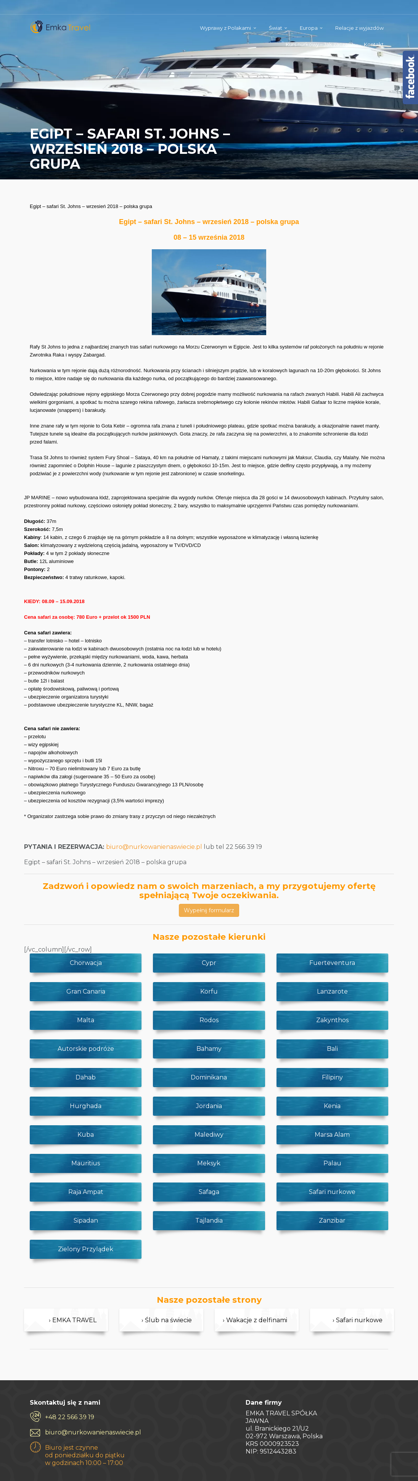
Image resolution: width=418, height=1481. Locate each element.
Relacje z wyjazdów (359, 28)
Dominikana (209, 1077)
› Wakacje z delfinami (255, 1320)
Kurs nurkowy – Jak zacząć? (319, 44)
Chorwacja (86, 962)
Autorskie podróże (86, 1048)
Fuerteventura (332, 962)
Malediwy (209, 1134)
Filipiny (332, 1077)
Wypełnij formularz (209, 910)
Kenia (332, 1106)
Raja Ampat (85, 1191)
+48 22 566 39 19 (69, 1417)
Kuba (85, 1134)
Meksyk (208, 1163)
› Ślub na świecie (166, 1320)
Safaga (209, 1191)
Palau (332, 1163)
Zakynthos (332, 1020)
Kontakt (374, 44)
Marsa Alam (332, 1134)
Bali (332, 1048)
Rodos (209, 1020)
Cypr (209, 962)
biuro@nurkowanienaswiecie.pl (154, 846)
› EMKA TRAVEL (72, 1320)
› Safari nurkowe (358, 1320)
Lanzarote (332, 991)
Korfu (209, 991)
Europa (309, 28)
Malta (85, 1020)
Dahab (86, 1077)
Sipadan (86, 1220)
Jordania (209, 1106)
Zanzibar (332, 1220)
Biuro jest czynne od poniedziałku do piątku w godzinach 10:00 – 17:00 (85, 1455)
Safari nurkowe (332, 1191)
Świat (275, 28)
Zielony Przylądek (85, 1249)
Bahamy (209, 1048)
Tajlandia (209, 1220)
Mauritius (85, 1163)
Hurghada (85, 1106)
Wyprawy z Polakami (225, 28)
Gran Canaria (85, 991)
